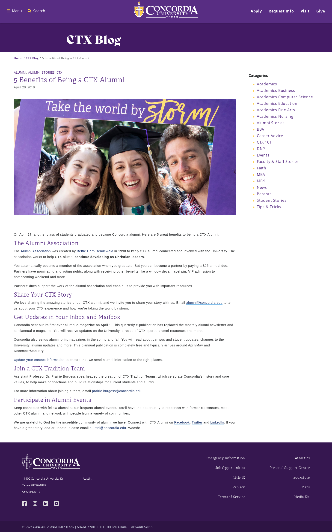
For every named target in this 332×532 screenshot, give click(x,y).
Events (263, 155)
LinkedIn (217, 422)
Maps (305, 487)
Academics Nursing (275, 116)
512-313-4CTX (31, 492)
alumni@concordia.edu (204, 302)
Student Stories (272, 200)
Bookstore (301, 478)
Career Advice (270, 135)
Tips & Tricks (269, 206)
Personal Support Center (290, 468)
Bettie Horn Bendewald (95, 251)
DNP (261, 148)
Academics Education (277, 103)
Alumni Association (36, 251)
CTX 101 (264, 142)
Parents (264, 193)
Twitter (197, 422)
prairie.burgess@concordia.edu (117, 391)
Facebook (182, 422)
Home (18, 58)
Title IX (239, 478)
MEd (261, 180)
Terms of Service (231, 497)
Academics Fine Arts (276, 109)
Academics (267, 84)
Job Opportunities (230, 468)
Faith (261, 168)
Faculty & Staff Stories (278, 161)
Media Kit (302, 497)
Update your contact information (39, 360)
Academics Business (276, 90)
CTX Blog (32, 58)
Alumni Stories (271, 122)
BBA (260, 129)
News (262, 187)
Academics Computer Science (285, 96)
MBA (261, 174)
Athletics (302, 458)
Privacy (239, 487)
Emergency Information (225, 458)
